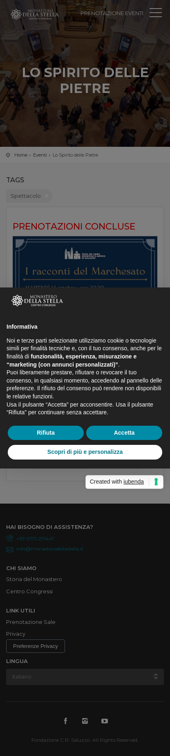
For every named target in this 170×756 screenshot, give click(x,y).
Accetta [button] (124, 432)
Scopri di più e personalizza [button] (85, 452)
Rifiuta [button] (46, 432)
